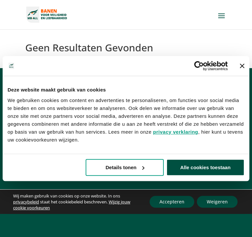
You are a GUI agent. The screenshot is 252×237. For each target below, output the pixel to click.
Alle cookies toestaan (205, 167)
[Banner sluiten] (242, 66)
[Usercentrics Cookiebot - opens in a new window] (199, 66)
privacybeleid (26, 202)
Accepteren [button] (171, 201)
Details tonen (125, 167)
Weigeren (217, 201)
